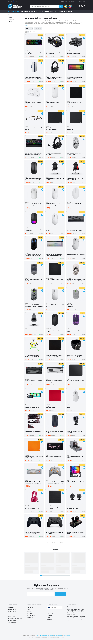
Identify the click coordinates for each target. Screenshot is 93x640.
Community (72, 1)
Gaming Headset (31, 615)
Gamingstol (37, 11)
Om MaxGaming (12, 620)
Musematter (30, 617)
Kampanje (11, 11)
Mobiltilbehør (45, 11)
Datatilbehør (24, 11)
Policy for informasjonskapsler (15, 618)
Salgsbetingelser (12, 611)
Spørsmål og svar (12, 609)
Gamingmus (30, 607)
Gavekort (65, 1)
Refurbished (11, 19)
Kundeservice (82, 1)
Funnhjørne (62, 11)
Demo (10, 21)
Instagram (49, 619)
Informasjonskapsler (58, 635)
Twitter (48, 617)
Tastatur (29, 609)
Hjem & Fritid (54, 11)
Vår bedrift (38, 635)
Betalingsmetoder (12, 622)
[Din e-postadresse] (40, 594)
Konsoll (31, 11)
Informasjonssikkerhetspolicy (14, 624)
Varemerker (69, 11)
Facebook (49, 615)
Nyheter (17, 11)
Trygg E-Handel (11, 626)
